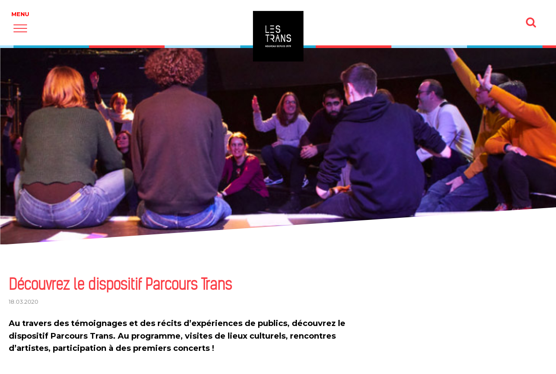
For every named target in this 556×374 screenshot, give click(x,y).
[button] (20, 28)
